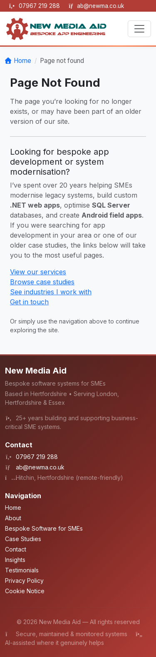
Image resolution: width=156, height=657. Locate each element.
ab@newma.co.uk (100, 6)
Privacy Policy (24, 580)
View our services (38, 272)
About (13, 518)
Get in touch (29, 302)
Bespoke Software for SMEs (44, 528)
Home (22, 61)
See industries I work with (51, 292)
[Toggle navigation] (139, 28)
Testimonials (22, 570)
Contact (15, 549)
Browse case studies (42, 282)
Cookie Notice (25, 590)
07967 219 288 (40, 6)
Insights (15, 559)
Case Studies (23, 538)
